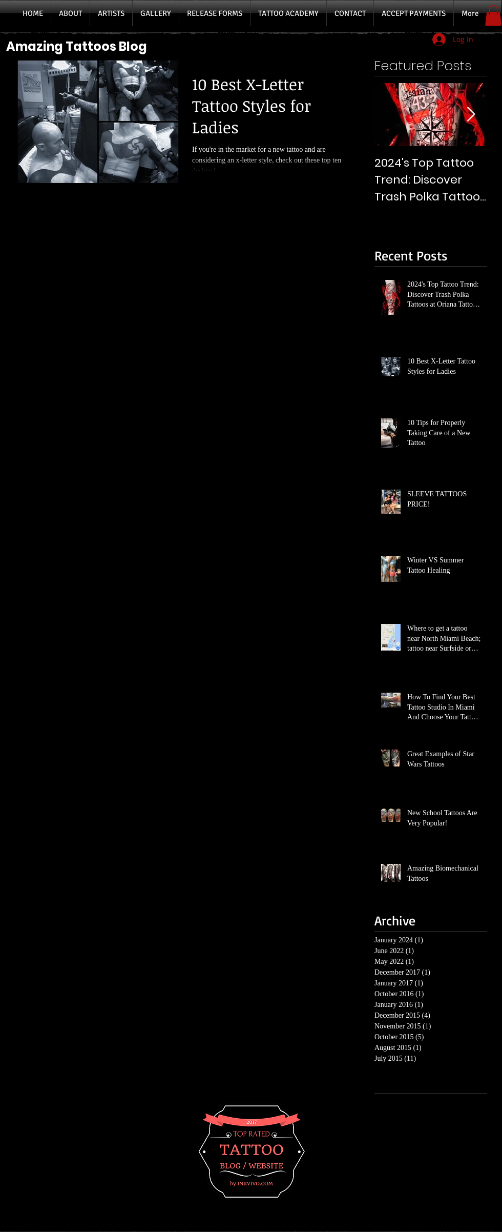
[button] (493, 15)
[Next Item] (470, 115)
